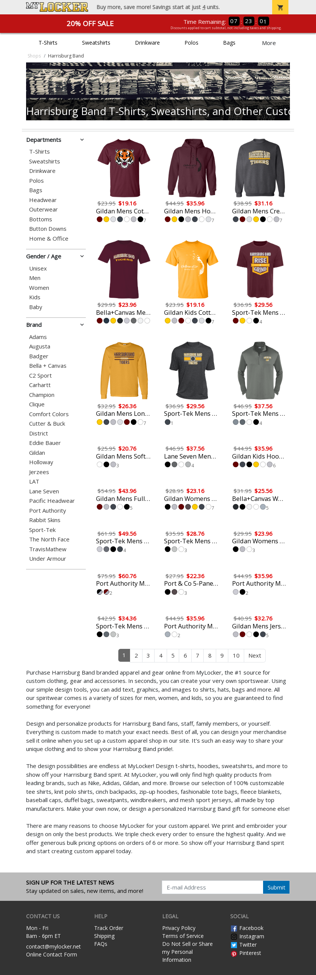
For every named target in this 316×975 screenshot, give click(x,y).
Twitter (243, 944)
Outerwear (43, 209)
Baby (35, 307)
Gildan (37, 452)
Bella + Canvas (48, 365)
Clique (37, 404)
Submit (276, 887)
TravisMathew (48, 549)
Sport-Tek (42, 530)
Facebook (246, 927)
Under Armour (47, 558)
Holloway (41, 462)
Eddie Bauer (45, 443)
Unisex (38, 268)
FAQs (100, 943)
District (38, 433)
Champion (41, 395)
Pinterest (245, 952)
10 (236, 655)
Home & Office (48, 238)
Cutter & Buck (47, 423)
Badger (38, 356)
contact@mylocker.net (53, 946)
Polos (191, 42)
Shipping (104, 935)
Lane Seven (44, 491)
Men (34, 278)
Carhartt (40, 385)
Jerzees (39, 472)
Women (39, 288)
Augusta (39, 346)
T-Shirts (48, 42)
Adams (38, 337)
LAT (34, 481)
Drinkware (147, 42)
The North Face (49, 539)
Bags (229, 42)
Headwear (43, 200)
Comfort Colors (49, 414)
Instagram (247, 936)
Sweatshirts (96, 42)
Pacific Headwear (52, 501)
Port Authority (47, 510)
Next (254, 655)
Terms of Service (183, 935)
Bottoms (40, 219)
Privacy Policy (178, 927)
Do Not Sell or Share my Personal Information (187, 951)
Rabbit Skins (44, 520)
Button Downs (48, 228)
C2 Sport (40, 375)
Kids (34, 297)
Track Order (108, 927)
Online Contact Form (51, 954)
